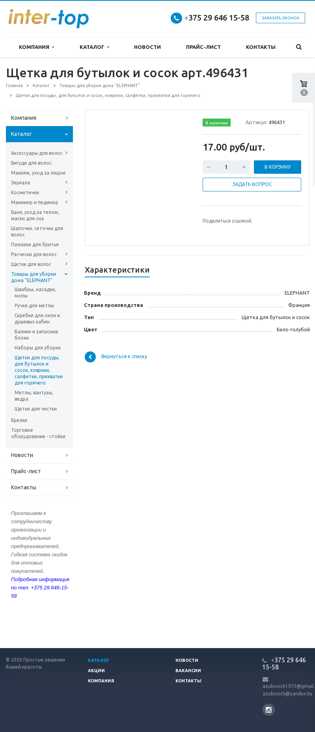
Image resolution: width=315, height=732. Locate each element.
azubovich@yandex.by (287, 693)
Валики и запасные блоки (36, 334)
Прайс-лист (203, 47)
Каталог (94, 47)
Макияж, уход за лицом (38, 172)
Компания (36, 47)
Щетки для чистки (36, 408)
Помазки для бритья (35, 244)
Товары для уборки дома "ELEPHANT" (33, 277)
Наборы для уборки (38, 347)
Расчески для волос (34, 254)
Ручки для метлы (34, 305)
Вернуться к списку (116, 356)
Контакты (261, 47)
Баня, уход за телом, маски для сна (35, 215)
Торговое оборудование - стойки (38, 433)
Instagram (269, 709)
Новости (147, 47)
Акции (96, 670)
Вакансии (188, 670)
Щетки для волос (31, 264)
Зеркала (20, 182)
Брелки (19, 420)
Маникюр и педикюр (34, 202)
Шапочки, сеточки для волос (37, 231)
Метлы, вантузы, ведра (34, 395)
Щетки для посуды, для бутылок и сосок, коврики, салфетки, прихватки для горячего (39, 370)
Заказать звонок (280, 18)
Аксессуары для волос (37, 153)
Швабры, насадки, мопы (35, 292)
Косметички (25, 192)
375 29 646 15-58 (216, 17)
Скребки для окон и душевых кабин (37, 318)
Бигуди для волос (31, 162)
